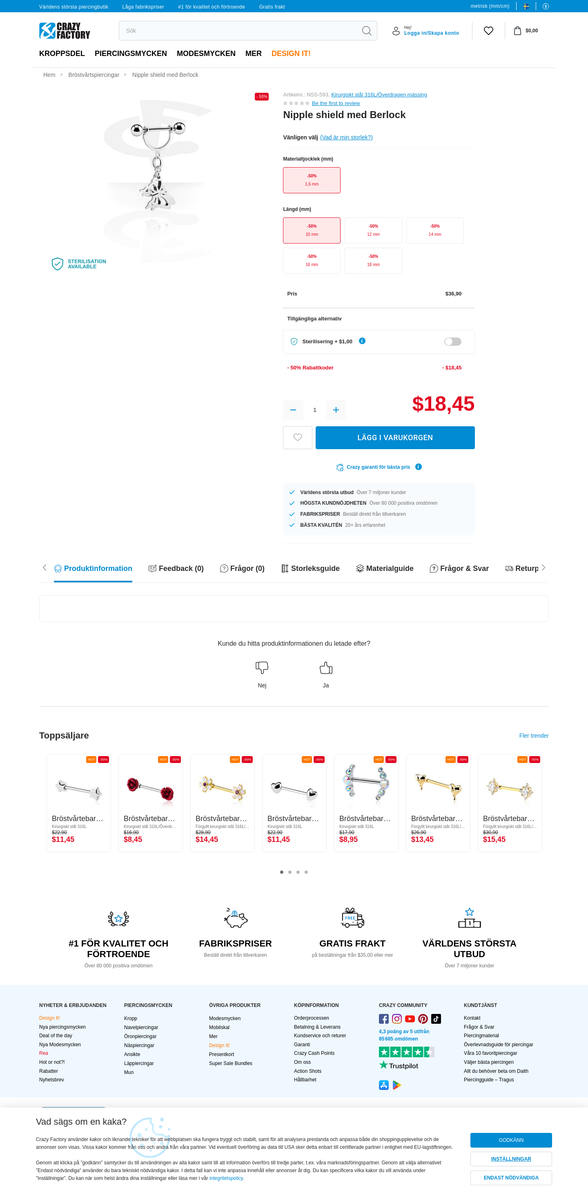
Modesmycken (206, 53)
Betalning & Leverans (317, 1027)
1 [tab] (282, 872)
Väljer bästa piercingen (489, 1062)
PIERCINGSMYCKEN (131, 53)
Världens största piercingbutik (73, 7)
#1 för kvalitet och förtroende (211, 7)
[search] (238, 31)
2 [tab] (290, 872)
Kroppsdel (62, 53)
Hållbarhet (305, 1080)
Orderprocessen (311, 1018)
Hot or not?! (52, 1062)
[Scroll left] (543, 566)
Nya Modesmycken (60, 1044)
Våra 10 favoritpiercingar (490, 1053)
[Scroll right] (44, 566)
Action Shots (307, 1071)
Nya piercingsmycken (62, 1027)
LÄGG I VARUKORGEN (395, 437)
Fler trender (534, 735)
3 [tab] (298, 872)
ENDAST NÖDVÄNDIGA (511, 1178)
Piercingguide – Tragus (489, 1080)
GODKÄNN (511, 1140)
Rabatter (48, 1071)
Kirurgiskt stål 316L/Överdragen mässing (379, 95)
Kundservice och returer (320, 1035)
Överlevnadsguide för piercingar (498, 1044)
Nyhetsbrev (51, 1080)
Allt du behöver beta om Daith (496, 1071)
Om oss (302, 1062)
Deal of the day (55, 1035)
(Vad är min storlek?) (346, 137)
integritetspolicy (226, 1178)
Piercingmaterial (481, 1035)
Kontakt (472, 1018)
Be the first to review (336, 103)
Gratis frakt (272, 7)
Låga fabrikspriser (143, 7)
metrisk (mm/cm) (490, 6)
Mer (253, 53)
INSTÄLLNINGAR (511, 1159)
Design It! (291, 53)
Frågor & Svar (479, 1027)
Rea (43, 1053)
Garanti (302, 1044)
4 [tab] (306, 872)
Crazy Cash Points (314, 1053)
